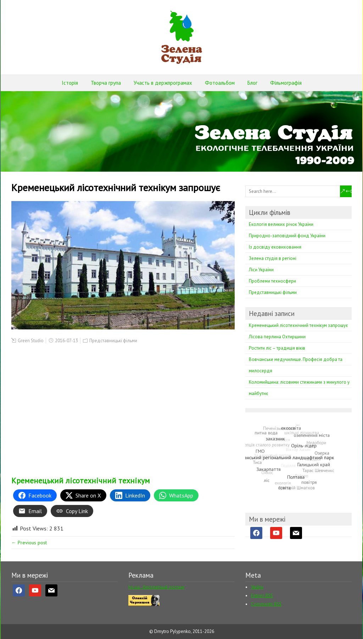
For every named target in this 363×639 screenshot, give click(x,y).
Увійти (257, 587)
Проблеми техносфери (272, 281)
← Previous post (29, 542)
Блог (252, 82)
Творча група (106, 82)
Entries (262, 596)
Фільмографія (286, 82)
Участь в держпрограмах (163, 82)
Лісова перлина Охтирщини (277, 337)
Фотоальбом (220, 82)
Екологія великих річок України (281, 224)
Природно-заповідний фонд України (287, 236)
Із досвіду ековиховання (275, 247)
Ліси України (261, 270)
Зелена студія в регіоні (272, 258)
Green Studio (31, 341)
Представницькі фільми (113, 341)
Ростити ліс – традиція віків (277, 348)
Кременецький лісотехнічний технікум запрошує (298, 325)
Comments (266, 604)
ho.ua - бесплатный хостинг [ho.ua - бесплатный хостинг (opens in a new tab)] (156, 587)
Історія (70, 82)
